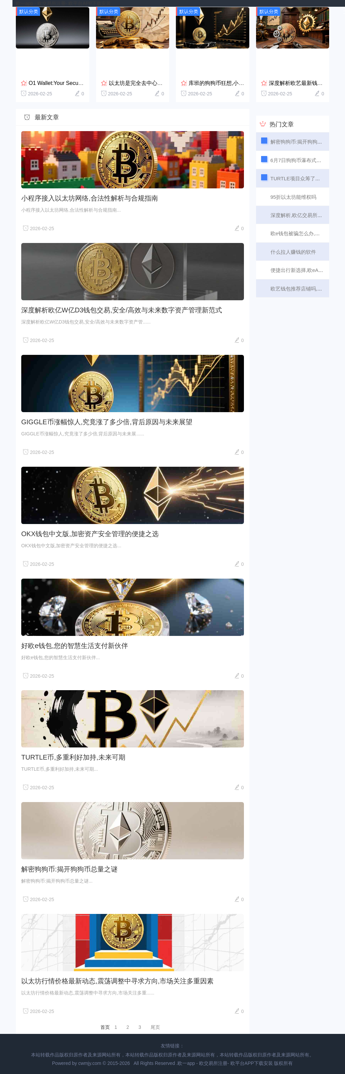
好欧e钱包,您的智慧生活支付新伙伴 (74, 645)
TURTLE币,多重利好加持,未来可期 (73, 757)
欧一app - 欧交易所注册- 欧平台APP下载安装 (63, 3)
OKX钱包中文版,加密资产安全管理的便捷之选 (90, 533)
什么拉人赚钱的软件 (293, 251)
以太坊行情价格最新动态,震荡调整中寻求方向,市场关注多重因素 (117, 980)
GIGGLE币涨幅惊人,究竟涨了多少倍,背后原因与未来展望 (106, 421)
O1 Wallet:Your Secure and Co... (67, 83)
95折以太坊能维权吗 (294, 196)
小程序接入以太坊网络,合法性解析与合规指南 (89, 198)
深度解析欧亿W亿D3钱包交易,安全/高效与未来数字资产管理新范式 (121, 309)
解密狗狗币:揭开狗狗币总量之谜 (69, 868)
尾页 (155, 1027)
